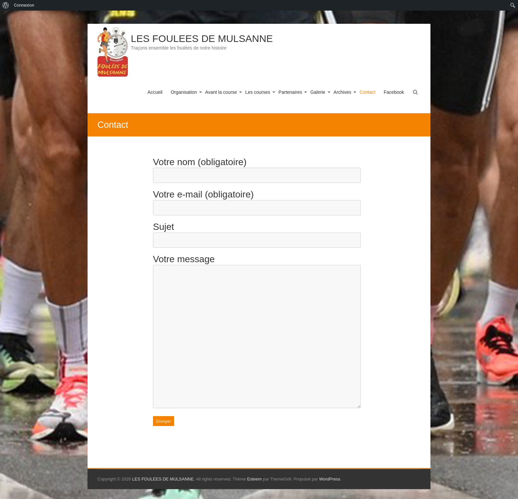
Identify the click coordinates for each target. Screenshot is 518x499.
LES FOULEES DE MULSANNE (202, 38)
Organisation (184, 92)
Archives (343, 92)
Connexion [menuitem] (24, 5)
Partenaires (290, 92)
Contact (367, 92)
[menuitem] (6, 5)
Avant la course (221, 92)
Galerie (317, 92)
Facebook (394, 92)
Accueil (155, 92)
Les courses (257, 92)
